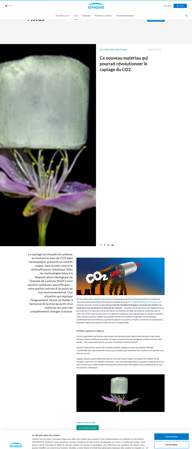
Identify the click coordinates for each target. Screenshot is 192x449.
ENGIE (180, 6)
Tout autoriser (171, 418)
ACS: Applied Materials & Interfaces (143, 302)
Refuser (171, 434)
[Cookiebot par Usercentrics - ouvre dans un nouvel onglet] (16, 444)
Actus (76, 16)
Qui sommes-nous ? (63, 16)
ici (143, 430)
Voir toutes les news (155, 20)
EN (11, 6)
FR (6, 6)
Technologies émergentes (125, 16)
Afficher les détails (40, 444)
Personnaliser (171, 426)
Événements (86, 16)
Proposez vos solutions (103, 16)
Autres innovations (113, 49)
